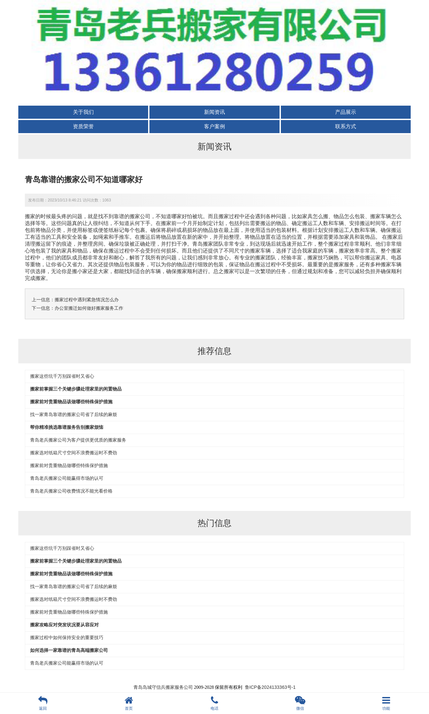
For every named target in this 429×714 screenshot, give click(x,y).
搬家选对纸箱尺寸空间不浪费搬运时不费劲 (73, 452)
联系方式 (345, 126)
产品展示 (345, 112)
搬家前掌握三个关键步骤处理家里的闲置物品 (76, 389)
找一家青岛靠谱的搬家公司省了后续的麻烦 (73, 414)
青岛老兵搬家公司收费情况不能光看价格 (71, 491)
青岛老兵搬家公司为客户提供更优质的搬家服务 (78, 440)
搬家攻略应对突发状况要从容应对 (64, 624)
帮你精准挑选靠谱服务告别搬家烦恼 (66, 427)
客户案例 (214, 126)
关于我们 (83, 112)
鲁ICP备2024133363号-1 (270, 687)
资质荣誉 (83, 126)
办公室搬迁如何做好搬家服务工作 (89, 308)
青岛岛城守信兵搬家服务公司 (163, 687)
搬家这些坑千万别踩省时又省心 (62, 376)
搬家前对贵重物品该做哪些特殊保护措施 (71, 401)
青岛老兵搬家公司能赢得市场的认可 (66, 478)
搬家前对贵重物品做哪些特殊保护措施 (69, 465)
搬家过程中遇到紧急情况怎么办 (87, 299)
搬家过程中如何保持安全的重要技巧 (66, 637)
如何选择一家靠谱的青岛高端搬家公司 (69, 650)
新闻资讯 (214, 112)
